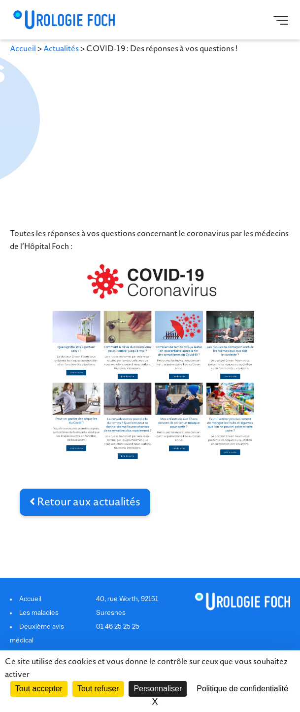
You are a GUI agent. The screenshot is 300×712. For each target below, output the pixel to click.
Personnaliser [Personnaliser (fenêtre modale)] (157, 688)
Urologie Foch (64, 20)
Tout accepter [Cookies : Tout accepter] (39, 688)
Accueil (23, 48)
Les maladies (39, 613)
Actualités (61, 48)
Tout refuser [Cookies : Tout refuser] (98, 688)
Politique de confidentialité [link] (242, 688)
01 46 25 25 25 (117, 627)
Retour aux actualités (85, 502)
